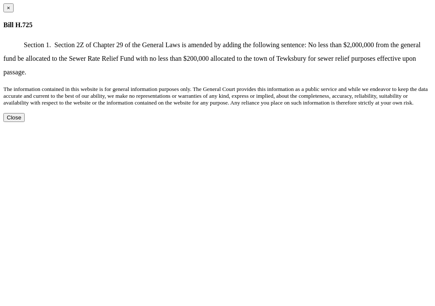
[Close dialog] (8, 7)
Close (14, 117)
